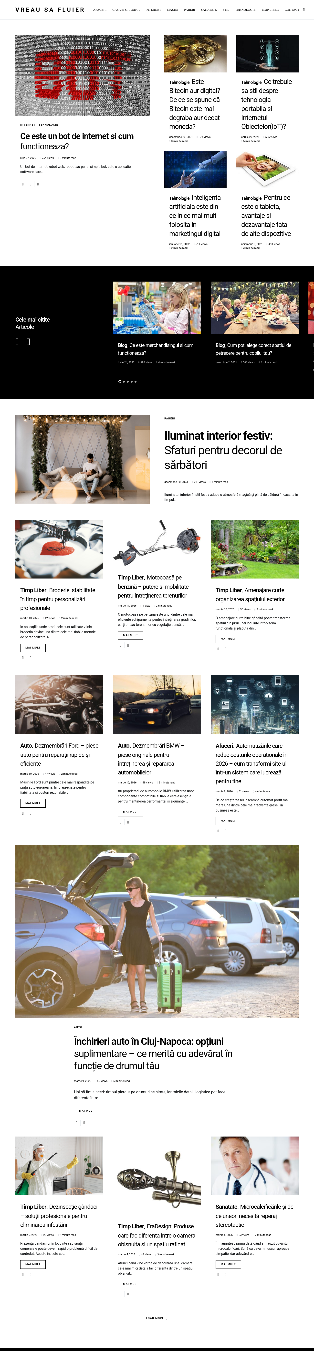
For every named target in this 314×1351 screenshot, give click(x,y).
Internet (27, 124)
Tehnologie (48, 124)
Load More (155, 1326)
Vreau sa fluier (50, 9)
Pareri (169, 373)
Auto (78, 982)
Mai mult (33, 602)
